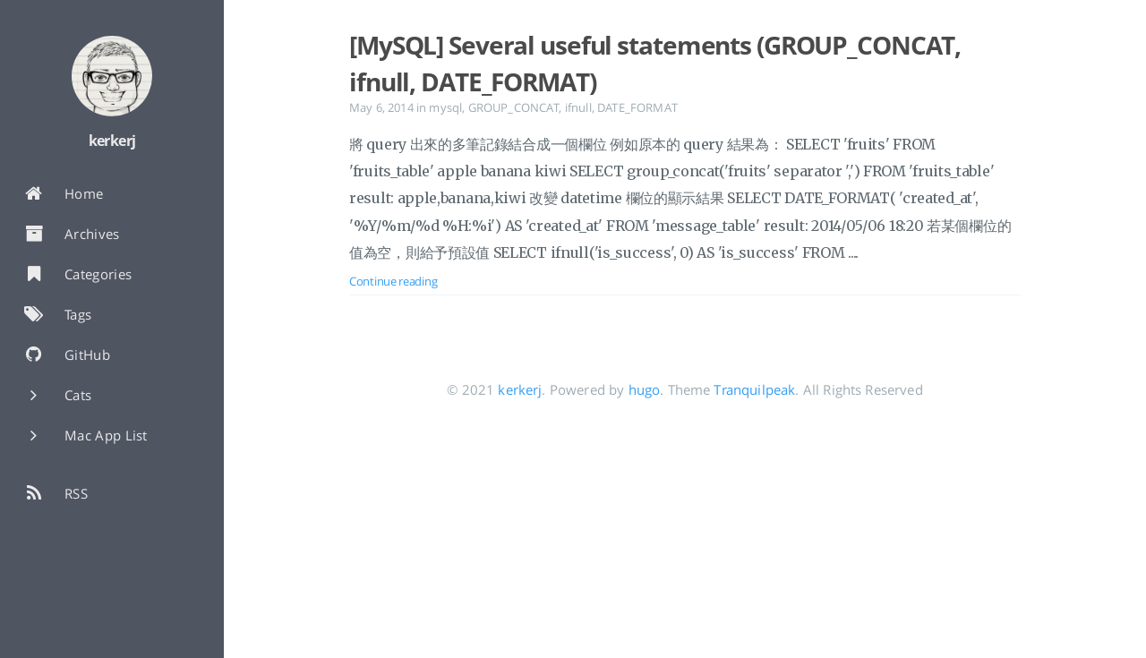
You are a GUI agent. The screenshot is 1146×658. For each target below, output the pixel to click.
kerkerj (520, 389)
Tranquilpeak (754, 389)
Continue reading (393, 281)
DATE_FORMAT (637, 107)
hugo (645, 389)
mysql (445, 107)
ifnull (578, 107)
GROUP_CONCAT (514, 107)
